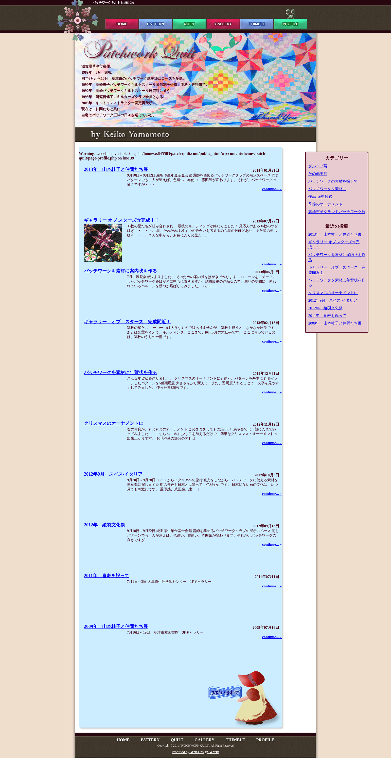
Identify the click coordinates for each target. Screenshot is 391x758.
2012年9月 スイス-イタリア (113, 474)
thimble (256, 19)
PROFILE (265, 740)
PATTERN (150, 740)
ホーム (121, 19)
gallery (223, 19)
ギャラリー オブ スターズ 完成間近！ (127, 321)
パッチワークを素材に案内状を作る (120, 270)
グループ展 (317, 166)
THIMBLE (235, 740)
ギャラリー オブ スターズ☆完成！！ (121, 220)
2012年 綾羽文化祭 (104, 524)
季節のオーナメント (325, 204)
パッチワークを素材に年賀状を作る (120, 372)
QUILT (177, 740)
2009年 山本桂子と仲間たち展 (116, 626)
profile (290, 19)
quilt (189, 19)
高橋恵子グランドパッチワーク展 (336, 212)
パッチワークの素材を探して (333, 181)
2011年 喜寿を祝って (106, 575)
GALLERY (204, 740)
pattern (155, 19)
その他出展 (317, 174)
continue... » (272, 189)
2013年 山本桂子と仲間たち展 (116, 169)
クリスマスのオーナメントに (113, 423)
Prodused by (195, 752)
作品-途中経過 (320, 197)
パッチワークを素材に (327, 189)
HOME (123, 740)
